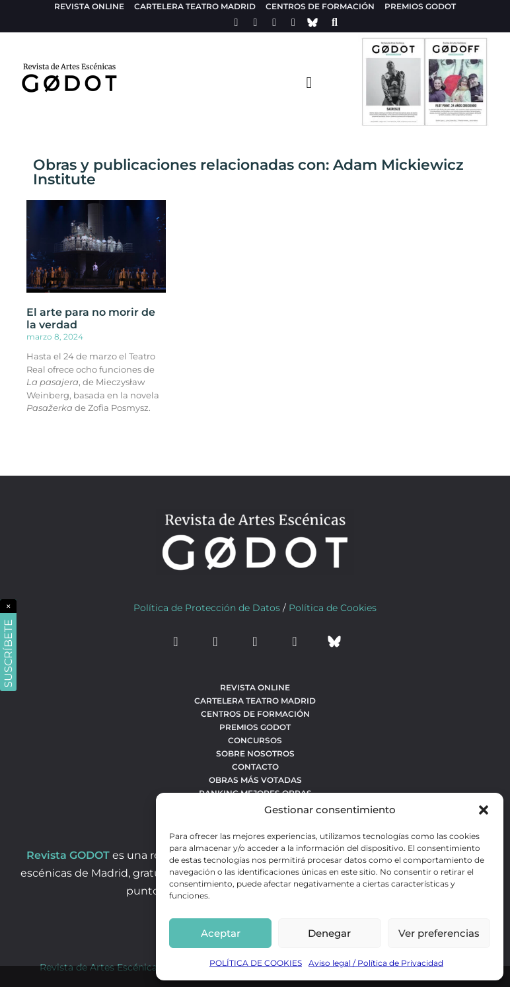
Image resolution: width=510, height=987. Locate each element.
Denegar (329, 933)
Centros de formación (320, 6)
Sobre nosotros (255, 753)
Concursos (255, 740)
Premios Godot (420, 6)
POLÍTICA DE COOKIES (255, 963)
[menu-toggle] (309, 82)
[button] (483, 810)
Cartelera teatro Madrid (195, 6)
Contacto (255, 767)
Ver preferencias (439, 933)
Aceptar (220, 933)
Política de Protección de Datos (206, 608)
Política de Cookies (333, 608)
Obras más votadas (255, 780)
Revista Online (89, 6)
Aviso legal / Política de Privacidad (376, 963)
